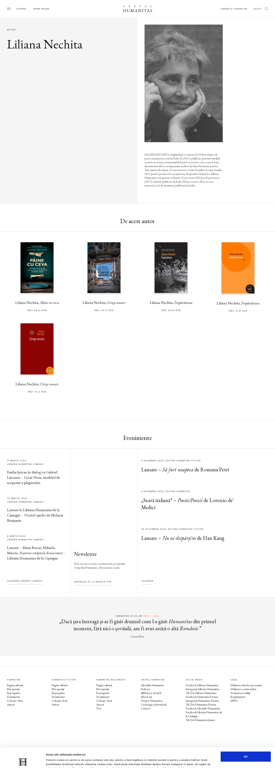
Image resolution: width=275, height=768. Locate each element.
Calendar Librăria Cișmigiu (24, 581)
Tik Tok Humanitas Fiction (201, 704)
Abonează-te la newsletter (92, 582)
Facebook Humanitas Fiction (202, 697)
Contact (145, 708)
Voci (98, 708)
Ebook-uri (146, 697)
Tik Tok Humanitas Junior (200, 720)
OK (246, 737)
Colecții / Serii (14, 701)
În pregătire (13, 693)
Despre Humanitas (151, 701)
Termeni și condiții (240, 693)
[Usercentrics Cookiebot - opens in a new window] (22, 761)
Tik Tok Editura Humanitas (201, 693)
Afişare (175, 761)
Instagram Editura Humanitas (202, 689)
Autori (11, 704)
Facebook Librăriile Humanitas (203, 708)
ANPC (234, 701)
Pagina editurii (15, 685)
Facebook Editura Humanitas (202, 685)
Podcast (145, 689)
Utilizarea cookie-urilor (243, 689)
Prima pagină (41, 9)
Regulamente (238, 697)
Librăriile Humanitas (233, 9)
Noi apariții (13, 689)
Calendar (147, 581)
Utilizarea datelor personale (246, 685)
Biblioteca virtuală (151, 693)
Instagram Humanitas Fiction (202, 701)
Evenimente (13, 697)
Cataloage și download (153, 704)
